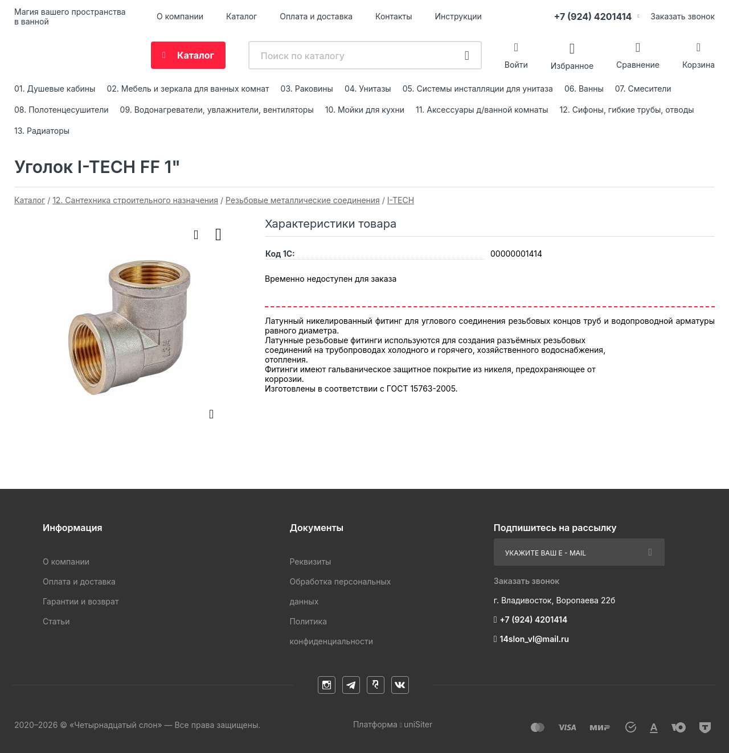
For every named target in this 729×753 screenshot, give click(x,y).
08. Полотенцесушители (61, 109)
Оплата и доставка (316, 16)
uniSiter (418, 724)
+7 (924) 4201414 (593, 16)
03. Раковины (307, 88)
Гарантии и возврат (80, 601)
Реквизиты (310, 561)
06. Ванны (584, 88)
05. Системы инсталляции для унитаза (478, 88)
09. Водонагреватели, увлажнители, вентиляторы (217, 109)
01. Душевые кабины (54, 88)
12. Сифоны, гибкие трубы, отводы (627, 109)
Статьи (56, 621)
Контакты (393, 16)
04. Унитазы (368, 88)
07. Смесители (643, 88)
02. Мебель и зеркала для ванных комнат (188, 88)
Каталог (241, 16)
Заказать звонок (682, 16)
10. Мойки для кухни (364, 109)
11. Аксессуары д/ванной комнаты (482, 109)
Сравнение (638, 64)
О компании (180, 16)
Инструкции (458, 16)
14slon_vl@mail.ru (535, 639)
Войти (516, 64)
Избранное (572, 65)
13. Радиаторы (41, 130)
